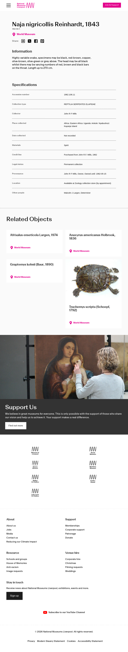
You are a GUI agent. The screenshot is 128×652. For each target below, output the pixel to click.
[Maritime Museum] (93, 465)
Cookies (71, 641)
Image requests (14, 571)
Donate (69, 538)
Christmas (70, 563)
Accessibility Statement (90, 641)
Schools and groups (16, 559)
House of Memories (16, 563)
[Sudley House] (93, 479)
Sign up (14, 596)
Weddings (70, 571)
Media (9, 534)
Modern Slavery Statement (51, 641)
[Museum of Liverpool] (35, 451)
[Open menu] (8, 5)
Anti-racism (12, 567)
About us (11, 526)
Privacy (31, 641)
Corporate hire (72, 559)
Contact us (12, 538)
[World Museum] (93, 451)
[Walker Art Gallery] (35, 479)
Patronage (70, 534)
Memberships (72, 526)
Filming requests (74, 567)
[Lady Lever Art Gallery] (35, 493)
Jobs (8, 530)
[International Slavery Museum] (35, 465)
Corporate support (75, 530)
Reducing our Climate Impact (21, 542)
